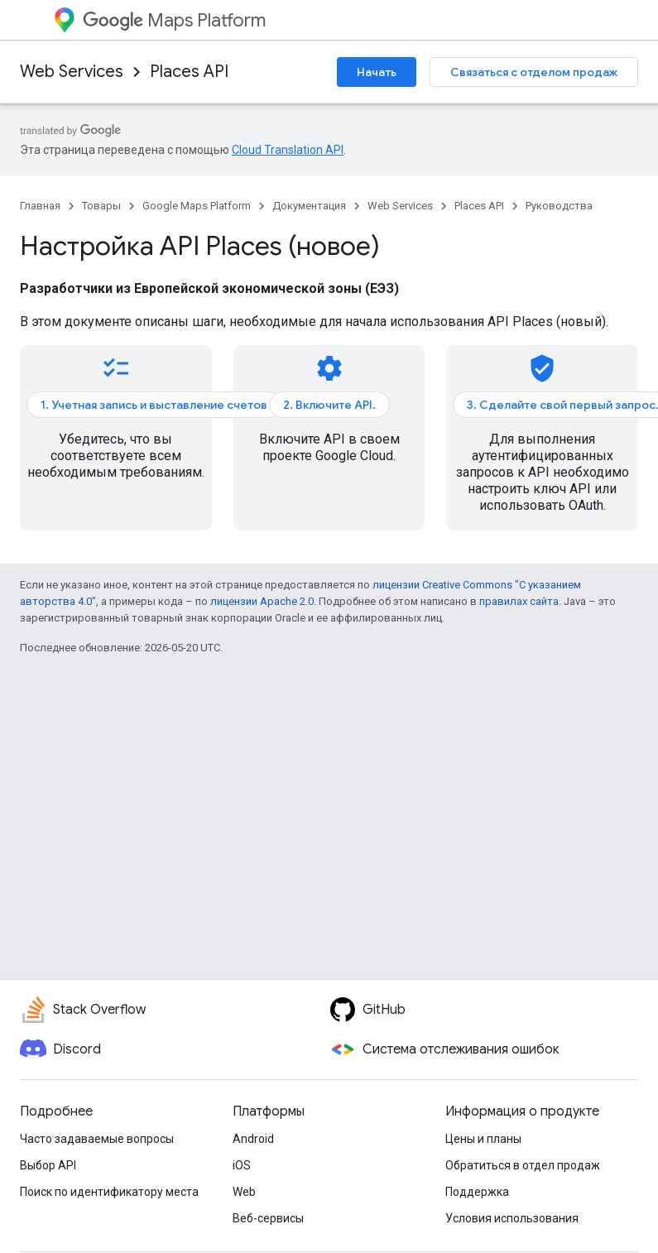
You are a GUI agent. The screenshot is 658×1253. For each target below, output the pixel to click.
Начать (376, 72)
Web (244, 1191)
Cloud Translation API (287, 149)
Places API (189, 71)
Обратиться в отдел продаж (522, 1165)
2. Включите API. (329, 404)
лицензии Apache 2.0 (262, 601)
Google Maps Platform (196, 205)
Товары (101, 205)
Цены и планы (483, 1138)
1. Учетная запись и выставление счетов (154, 404)
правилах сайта (519, 601)
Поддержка (477, 1191)
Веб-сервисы (268, 1218)
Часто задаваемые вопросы (97, 1138)
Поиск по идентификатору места (109, 1191)
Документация (309, 205)
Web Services (71, 71)
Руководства (559, 205)
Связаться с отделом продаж (533, 72)
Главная (40, 205)
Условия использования (512, 1218)
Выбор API (48, 1165)
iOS (242, 1165)
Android (253, 1138)
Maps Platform (174, 20)
